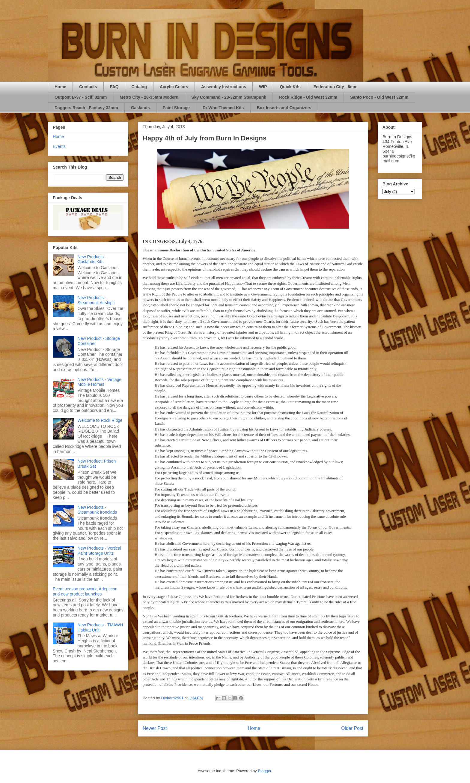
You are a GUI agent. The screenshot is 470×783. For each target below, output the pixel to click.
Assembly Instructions (223, 86)
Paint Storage (176, 107)
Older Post (352, 728)
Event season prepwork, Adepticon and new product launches (85, 591)
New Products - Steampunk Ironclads (97, 510)
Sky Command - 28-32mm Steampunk (228, 97)
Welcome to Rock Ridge (100, 420)
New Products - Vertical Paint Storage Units (99, 551)
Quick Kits (290, 86)
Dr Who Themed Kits (223, 107)
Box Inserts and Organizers (284, 107)
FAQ (114, 86)
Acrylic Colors (174, 86)
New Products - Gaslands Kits (92, 259)
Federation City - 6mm (336, 86)
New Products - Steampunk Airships (96, 300)
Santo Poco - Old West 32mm (379, 97)
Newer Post (155, 728)
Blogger (264, 771)
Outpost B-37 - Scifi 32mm (81, 97)
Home (60, 86)
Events (59, 146)
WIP (263, 86)
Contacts (88, 86)
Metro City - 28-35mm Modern (149, 97)
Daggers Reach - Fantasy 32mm (86, 107)
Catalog (139, 86)
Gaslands (140, 107)
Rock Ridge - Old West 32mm (308, 97)
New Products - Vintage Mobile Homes (100, 382)
